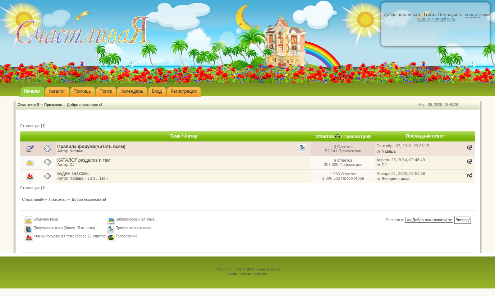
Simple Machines (267, 269)
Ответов (328, 136)
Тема (175, 136)
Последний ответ (425, 136)
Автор (191, 136)
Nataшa (76, 151)
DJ (71, 164)
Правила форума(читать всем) (91, 146)
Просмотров (357, 136)
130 (102, 178)
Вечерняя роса (395, 178)
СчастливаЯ (28, 105)
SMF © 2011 (244, 269)
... (97, 178)
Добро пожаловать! (84, 105)
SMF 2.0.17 (223, 269)
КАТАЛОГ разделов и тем (83, 160)
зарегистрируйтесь (436, 19)
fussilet (262, 274)
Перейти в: (395, 220)
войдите (473, 14)
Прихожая (53, 105)
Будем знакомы (73, 173)
